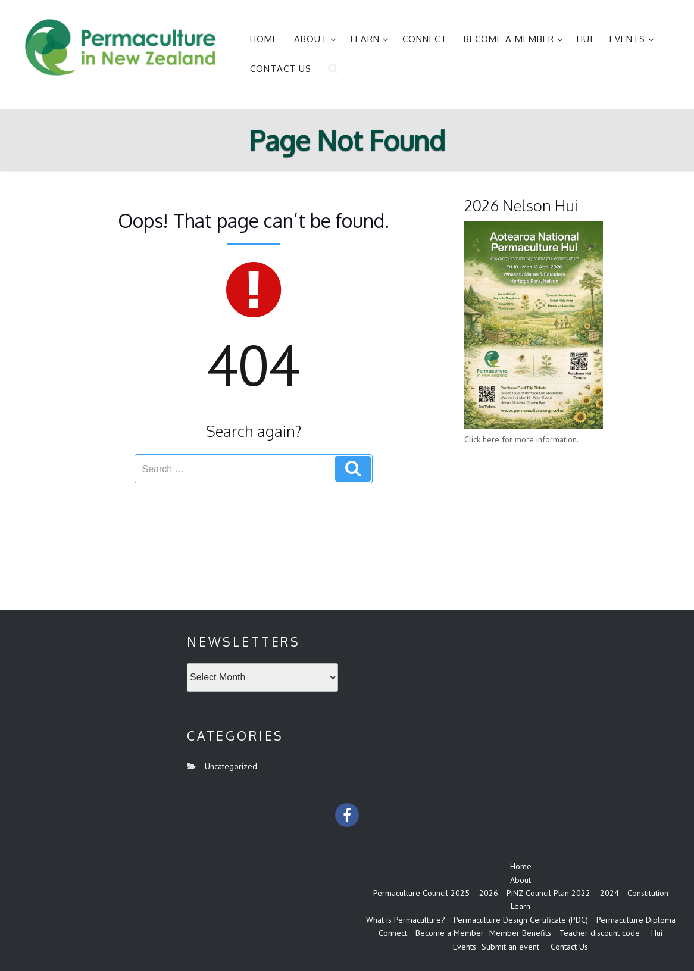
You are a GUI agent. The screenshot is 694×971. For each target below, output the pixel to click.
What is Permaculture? (405, 919)
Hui (585, 39)
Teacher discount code (599, 933)
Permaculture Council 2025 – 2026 (435, 893)
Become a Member (514, 39)
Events (632, 39)
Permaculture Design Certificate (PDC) (521, 919)
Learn (370, 39)
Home (264, 39)
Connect (424, 39)
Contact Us (280, 68)
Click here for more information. (521, 439)
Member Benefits (520, 933)
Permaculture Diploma (636, 919)
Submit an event (510, 946)
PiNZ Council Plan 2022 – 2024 (563, 893)
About (315, 39)
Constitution (647, 893)
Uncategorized (231, 766)
